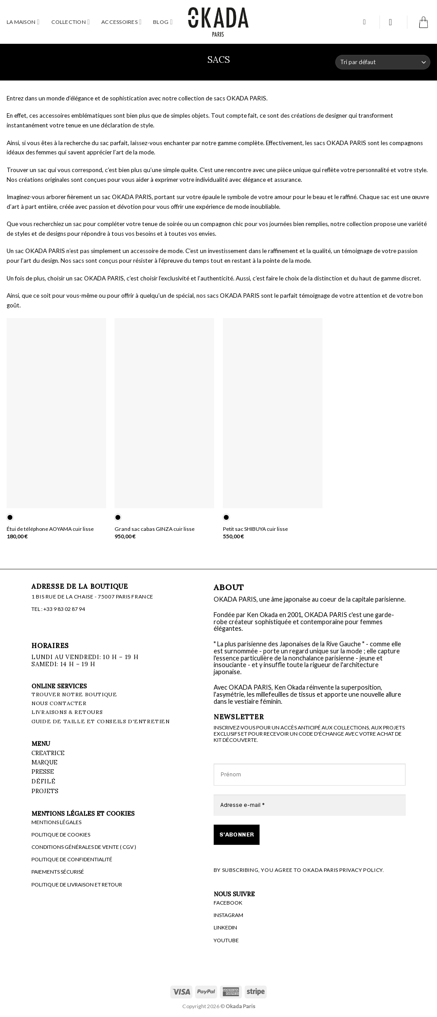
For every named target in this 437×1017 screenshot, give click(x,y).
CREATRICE (48, 753)
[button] (366, 22)
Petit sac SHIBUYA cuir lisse (255, 529)
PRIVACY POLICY (360, 870)
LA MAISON (23, 22)
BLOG (162, 22)
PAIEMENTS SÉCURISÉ (57, 871)
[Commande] (382, 62)
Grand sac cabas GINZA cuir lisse (155, 529)
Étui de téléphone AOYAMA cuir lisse (50, 529)
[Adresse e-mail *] (310, 805)
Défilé (44, 781)
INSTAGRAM (228, 915)
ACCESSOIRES (121, 22)
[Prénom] (310, 775)
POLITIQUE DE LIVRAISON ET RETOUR (76, 884)
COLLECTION (70, 22)
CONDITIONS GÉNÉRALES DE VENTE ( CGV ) (83, 847)
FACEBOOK (228, 902)
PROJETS (44, 791)
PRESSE (42, 771)
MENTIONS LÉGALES (56, 822)
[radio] (10, 517)
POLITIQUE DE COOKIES (60, 834)
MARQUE (44, 762)
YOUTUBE (226, 940)
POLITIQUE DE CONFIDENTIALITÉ (71, 859)
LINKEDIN (225, 927)
